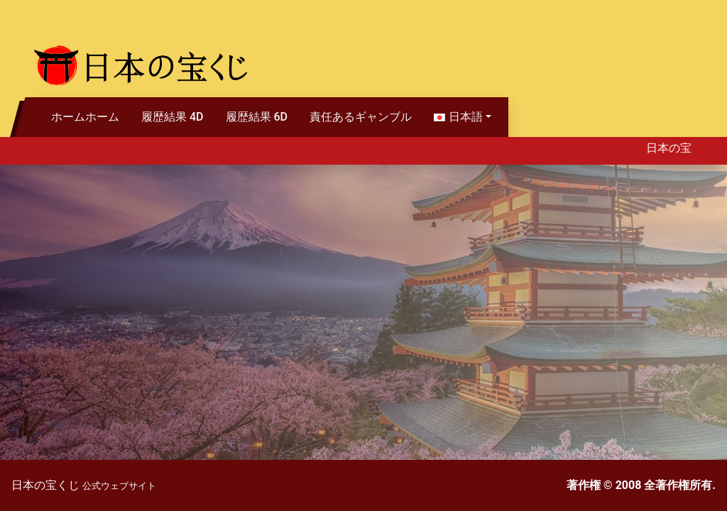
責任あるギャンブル (361, 116)
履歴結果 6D (257, 116)
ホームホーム (85, 116)
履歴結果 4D (172, 116)
